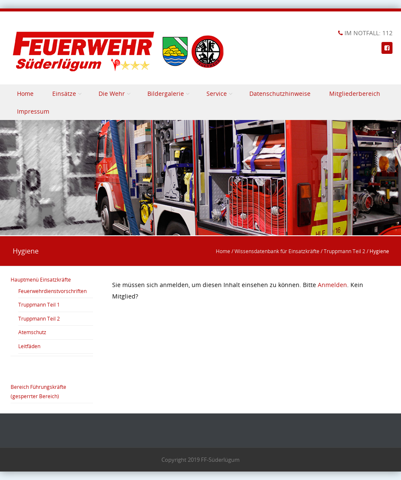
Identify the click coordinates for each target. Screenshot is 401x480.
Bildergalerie (165, 93)
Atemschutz (32, 332)
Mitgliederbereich (354, 93)
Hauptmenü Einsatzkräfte (41, 279)
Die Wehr (112, 93)
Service (216, 93)
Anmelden (332, 285)
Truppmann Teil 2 (344, 251)
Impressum (33, 111)
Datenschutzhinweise (280, 93)
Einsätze (64, 93)
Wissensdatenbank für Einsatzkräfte (276, 251)
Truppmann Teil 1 (39, 304)
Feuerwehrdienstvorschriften (52, 290)
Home (25, 93)
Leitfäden (29, 346)
